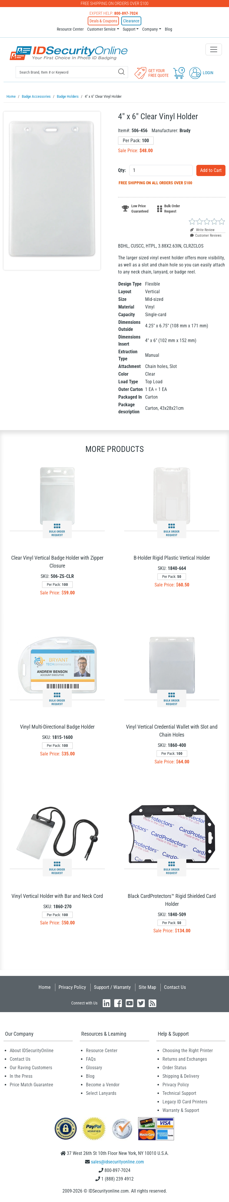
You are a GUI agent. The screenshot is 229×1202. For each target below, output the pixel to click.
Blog (168, 29)
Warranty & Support (180, 1110)
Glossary (94, 1067)
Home (45, 987)
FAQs (91, 1059)
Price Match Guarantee (31, 1084)
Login (201, 72)
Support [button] (129, 29)
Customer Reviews (205, 235)
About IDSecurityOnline (32, 1050)
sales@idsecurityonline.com (117, 1161)
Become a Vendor (103, 1084)
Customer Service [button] (101, 29)
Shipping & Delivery (180, 1076)
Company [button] (150, 29)
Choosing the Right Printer (187, 1050)
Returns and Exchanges (184, 1059)
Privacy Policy (72, 987)
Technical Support (179, 1093)
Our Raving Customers (31, 1067)
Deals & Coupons (103, 21)
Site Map (147, 987)
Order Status (174, 1067)
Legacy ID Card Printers (184, 1101)
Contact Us (175, 987)
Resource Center (70, 29)
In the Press (21, 1076)
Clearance (131, 21)
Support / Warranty (112, 987)
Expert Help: (113, 13)
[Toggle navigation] (213, 49)
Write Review (202, 230)
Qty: (122, 170)
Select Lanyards (101, 1093)
